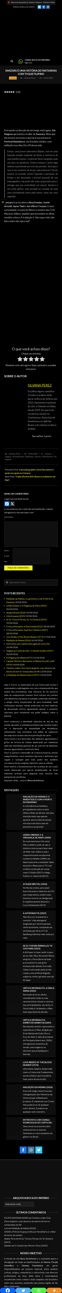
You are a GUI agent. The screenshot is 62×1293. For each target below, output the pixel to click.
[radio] (20, 359)
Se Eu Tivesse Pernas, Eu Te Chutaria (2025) (26, 619)
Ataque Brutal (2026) (16, 612)
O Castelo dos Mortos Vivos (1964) (31, 1245)
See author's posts (41, 436)
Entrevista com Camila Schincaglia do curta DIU (28, 644)
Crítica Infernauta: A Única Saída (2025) (24, 626)
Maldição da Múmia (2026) (18, 640)
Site (5, 561)
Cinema (13, 78)
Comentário (8, 518)
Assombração (18, 456)
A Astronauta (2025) (15, 616)
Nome (6, 550)
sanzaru (37, 456)
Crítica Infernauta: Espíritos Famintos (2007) (27, 630)
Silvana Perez (40, 385)
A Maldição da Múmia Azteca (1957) (22, 675)
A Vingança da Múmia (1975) (19, 657)
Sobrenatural (47, 456)
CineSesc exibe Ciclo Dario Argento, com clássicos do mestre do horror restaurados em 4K (27, 1221)
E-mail (6, 556)
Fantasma (29, 456)
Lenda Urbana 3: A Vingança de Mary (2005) (26, 605)
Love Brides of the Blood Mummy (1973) (25, 637)
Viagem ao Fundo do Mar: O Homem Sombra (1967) (29, 650)
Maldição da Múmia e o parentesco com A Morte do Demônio (37, 799)
